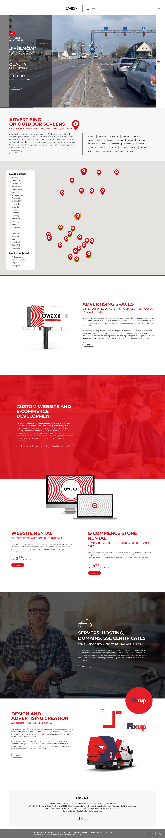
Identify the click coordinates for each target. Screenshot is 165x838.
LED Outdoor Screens (53, 808)
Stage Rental (114, 808)
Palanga (92, 148)
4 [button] (158, 65)
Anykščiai (140, 144)
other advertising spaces (140, 338)
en (159, 8)
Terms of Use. (91, 803)
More (16, 81)
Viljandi (107, 151)
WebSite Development (37, 806)
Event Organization (102, 808)
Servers (107, 806)
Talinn (124, 148)
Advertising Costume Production (82, 808)
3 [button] (158, 61)
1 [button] (158, 54)
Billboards (65, 808)
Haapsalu (131, 151)
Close (159, 833)
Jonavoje (92, 144)
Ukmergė (115, 144)
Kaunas (102, 136)
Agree (151, 834)
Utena (104, 144)
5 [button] (158, 68)
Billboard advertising (90, 331)
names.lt (132, 806)
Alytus (120, 140)
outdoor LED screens (132, 331)
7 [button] (158, 75)
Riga (114, 148)
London (73, 811)
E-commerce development (31, 446)
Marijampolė (94, 140)
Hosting (113, 806)
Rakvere (119, 151)
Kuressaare (93, 151)
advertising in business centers (118, 338)
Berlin (84, 811)
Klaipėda (114, 136)
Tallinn (93, 811)
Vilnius (91, 136)
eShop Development (54, 806)
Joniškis (141, 140)
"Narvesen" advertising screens (104, 336)
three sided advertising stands (111, 331)
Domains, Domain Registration (92, 806)
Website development (61, 446)
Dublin (79, 811)
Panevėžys (139, 136)
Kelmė (130, 140)
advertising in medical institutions (118, 333)
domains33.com (123, 806)
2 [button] (158, 58)
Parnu (143, 148)
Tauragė (127, 144)
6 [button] (158, 72)
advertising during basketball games (131, 336)
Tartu (133, 148)
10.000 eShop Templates (71, 806)
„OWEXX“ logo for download (106, 803)
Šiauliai (126, 136)
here (79, 835)
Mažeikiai (108, 140)
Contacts (66, 811)
